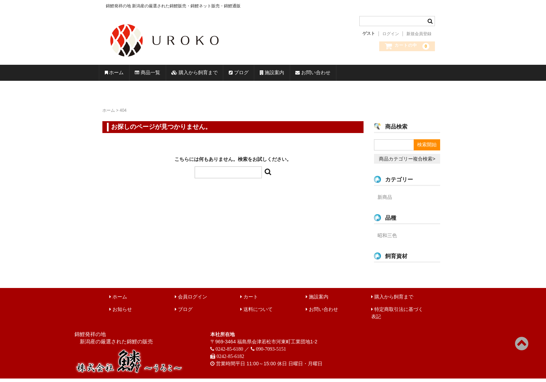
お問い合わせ (412, 74)
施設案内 (353, 74)
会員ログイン (191, 300)
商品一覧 (173, 74)
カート (249, 300)
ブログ (302, 74)
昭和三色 (387, 239)
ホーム (122, 74)
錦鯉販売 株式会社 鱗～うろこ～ (204, 59)
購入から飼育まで (239, 74)
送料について (256, 312)
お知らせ (120, 312)
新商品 (384, 200)
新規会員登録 (418, 33)
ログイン (390, 33)
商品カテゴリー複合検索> (407, 162)
